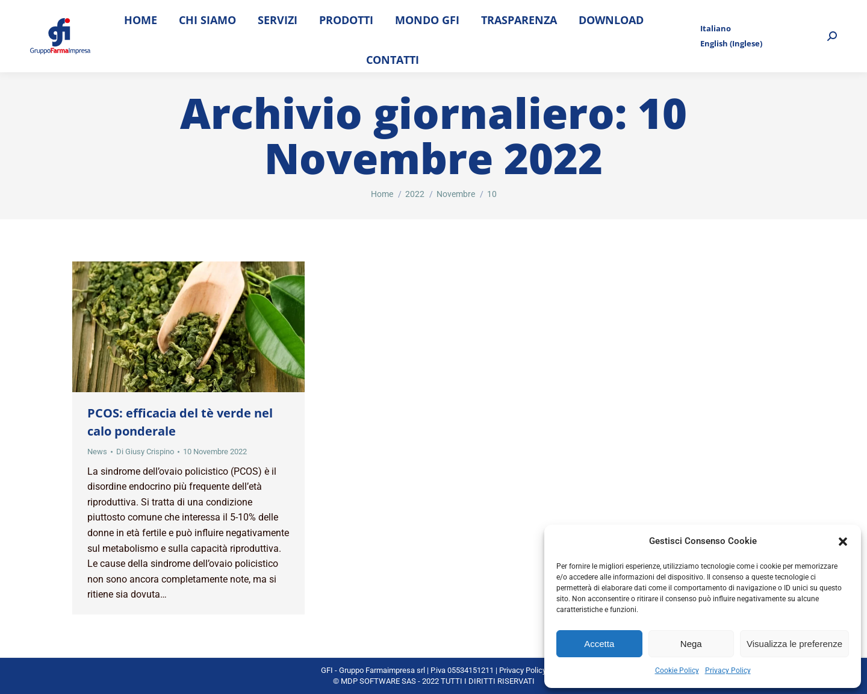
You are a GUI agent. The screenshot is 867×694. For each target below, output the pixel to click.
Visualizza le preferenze (794, 644)
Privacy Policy (728, 670)
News (97, 451)
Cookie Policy (677, 670)
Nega (691, 644)
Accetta (599, 644)
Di (145, 451)
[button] (843, 542)
